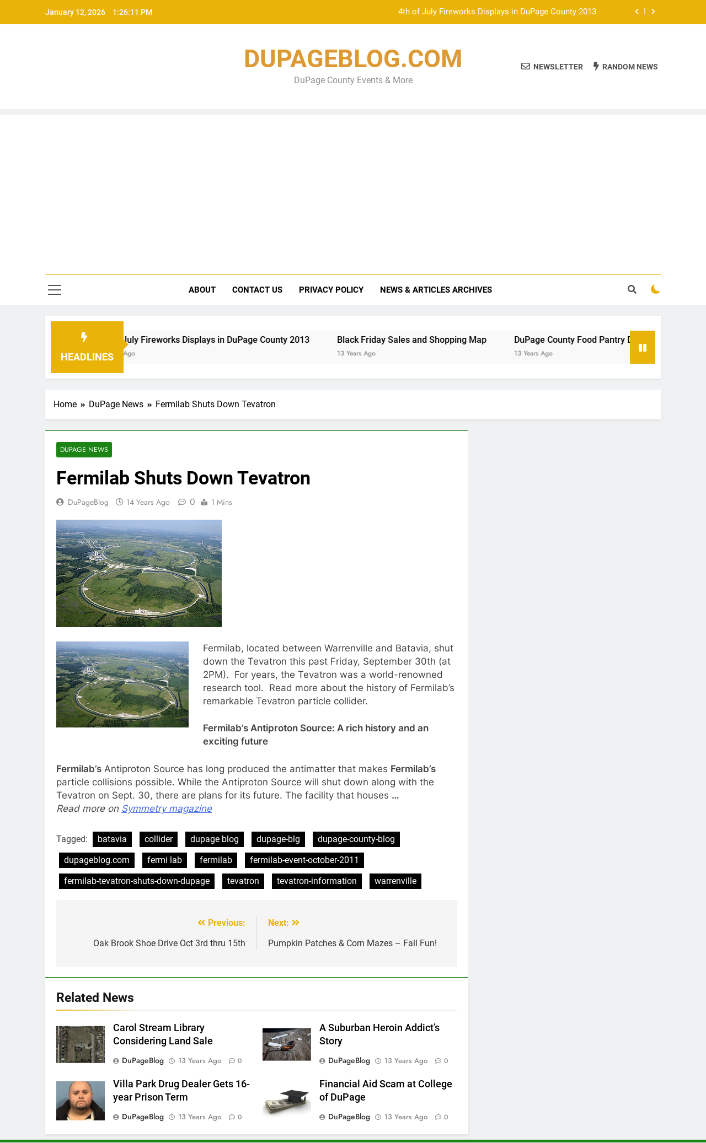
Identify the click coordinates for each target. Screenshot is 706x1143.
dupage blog (214, 839)
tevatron (243, 881)
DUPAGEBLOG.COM (353, 58)
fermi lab (164, 860)
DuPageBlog (88, 502)
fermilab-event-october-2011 (304, 860)
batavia (112, 839)
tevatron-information (317, 881)
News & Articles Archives (436, 290)
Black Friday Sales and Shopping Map (423, 340)
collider (159, 839)
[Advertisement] (353, 192)
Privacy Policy (331, 290)
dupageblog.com (97, 860)
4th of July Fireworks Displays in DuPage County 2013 (497, 12)
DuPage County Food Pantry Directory (599, 340)
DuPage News (83, 450)
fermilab (216, 860)
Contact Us (257, 290)
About (202, 290)
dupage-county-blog (356, 839)
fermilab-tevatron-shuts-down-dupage (137, 881)
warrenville (395, 881)
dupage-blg (278, 839)
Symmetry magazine (166, 809)
